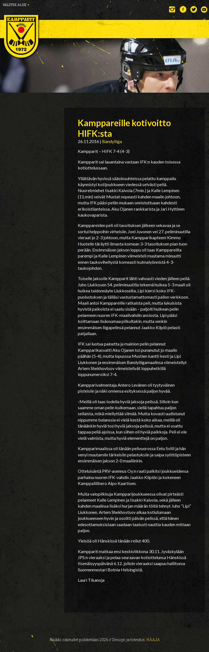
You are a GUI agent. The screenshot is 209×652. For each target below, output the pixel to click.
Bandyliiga (112, 141)
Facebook (183, 9)
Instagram (172, 9)
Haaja (153, 639)
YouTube (204, 9)
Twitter (193, 9)
